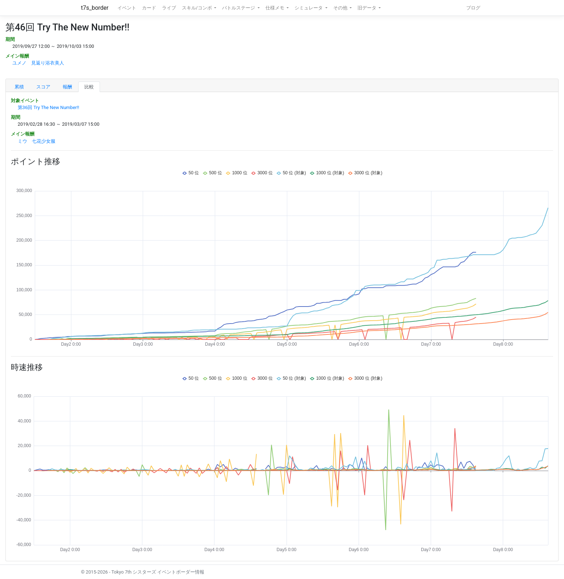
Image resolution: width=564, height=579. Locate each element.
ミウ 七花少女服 (36, 141)
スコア (43, 86)
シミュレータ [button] (309, 8)
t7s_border (95, 7)
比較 (89, 86)
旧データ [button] (367, 8)
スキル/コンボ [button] (197, 8)
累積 (19, 86)
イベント (126, 8)
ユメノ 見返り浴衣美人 (38, 63)
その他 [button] (340, 8)
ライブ (169, 8)
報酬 (67, 86)
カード (149, 8)
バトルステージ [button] (239, 8)
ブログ (473, 8)
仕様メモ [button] (275, 8)
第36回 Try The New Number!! (48, 107)
